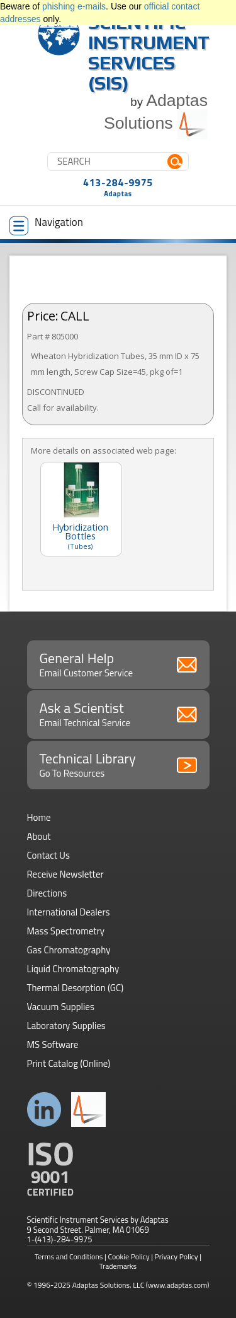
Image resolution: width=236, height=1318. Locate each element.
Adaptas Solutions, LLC (108, 1285)
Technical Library (118, 764)
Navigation (46, 224)
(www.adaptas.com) (178, 1285)
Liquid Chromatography (73, 969)
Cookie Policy (129, 1256)
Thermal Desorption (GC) (75, 987)
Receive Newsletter (65, 874)
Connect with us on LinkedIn (44, 1109)
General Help (118, 663)
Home (39, 817)
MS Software (53, 1044)
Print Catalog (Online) (69, 1063)
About (39, 836)
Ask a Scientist (118, 713)
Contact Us (48, 855)
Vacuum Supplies (60, 1006)
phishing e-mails (74, 6)
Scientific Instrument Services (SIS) (149, 52)
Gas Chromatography (69, 950)
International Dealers (68, 912)
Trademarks (118, 1266)
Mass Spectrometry (66, 931)
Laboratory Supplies (66, 1025)
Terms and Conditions (69, 1256)
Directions (47, 893)
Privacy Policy (176, 1256)
